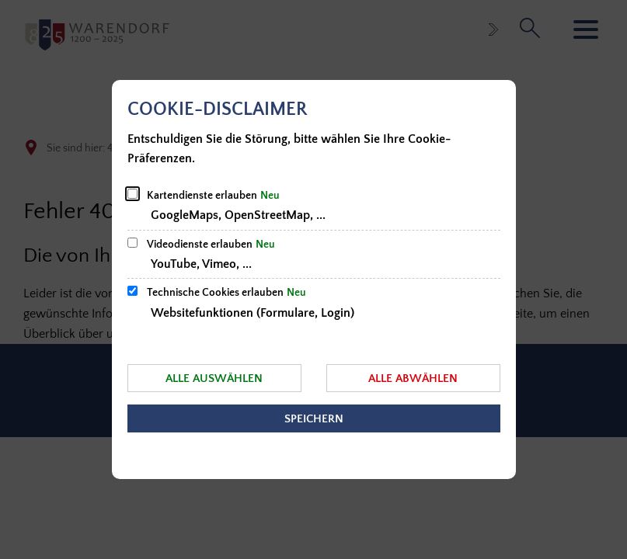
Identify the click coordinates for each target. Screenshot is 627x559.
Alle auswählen (214, 378)
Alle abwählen (413, 378)
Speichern (313, 418)
